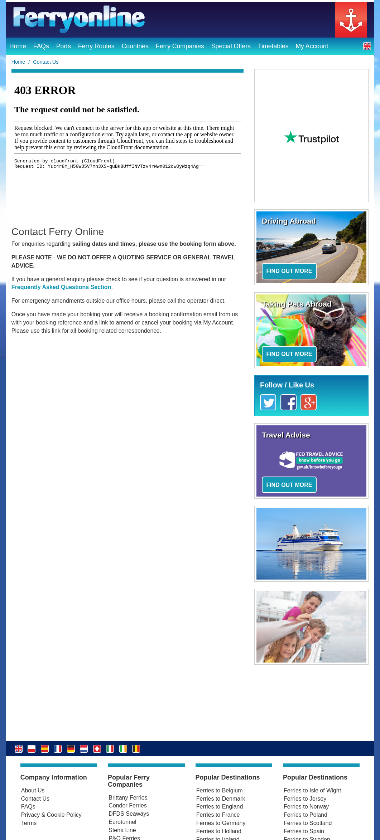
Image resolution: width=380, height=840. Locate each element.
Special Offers (231, 46)
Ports (63, 46)
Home (17, 46)
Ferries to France (218, 815)
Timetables (273, 46)
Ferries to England (219, 807)
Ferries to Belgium (219, 790)
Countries (135, 46)
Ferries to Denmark (220, 799)
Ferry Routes (96, 46)
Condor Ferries (128, 805)
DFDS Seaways (129, 814)
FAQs (41, 46)
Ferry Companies (180, 46)
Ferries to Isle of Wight (312, 790)
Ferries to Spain (304, 831)
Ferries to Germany (221, 823)
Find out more (289, 271)
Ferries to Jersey (305, 799)
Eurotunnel (122, 822)
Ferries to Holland (218, 831)
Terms (29, 823)
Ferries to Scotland (308, 823)
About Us (33, 790)
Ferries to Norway (306, 807)
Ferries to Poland (305, 815)
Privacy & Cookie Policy (51, 815)
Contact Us (35, 799)
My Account (311, 46)
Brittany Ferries (128, 798)
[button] (367, 46)
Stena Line (122, 830)
